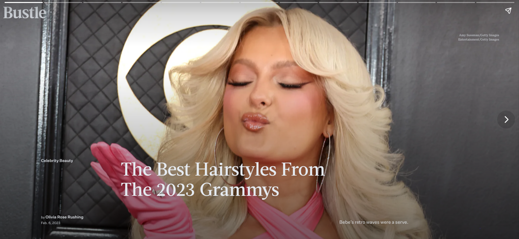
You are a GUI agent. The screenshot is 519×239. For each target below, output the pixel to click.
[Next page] (506, 119)
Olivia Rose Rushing (65, 216)
